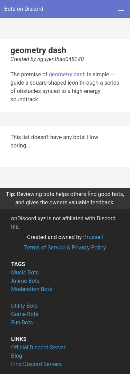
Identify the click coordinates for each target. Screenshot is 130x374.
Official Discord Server (38, 347)
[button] (121, 9)
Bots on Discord (23, 9)
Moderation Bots (31, 289)
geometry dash (67, 74)
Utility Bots (24, 306)
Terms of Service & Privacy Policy (65, 247)
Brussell (93, 237)
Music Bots (25, 272)
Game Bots (24, 314)
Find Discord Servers (36, 364)
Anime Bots (25, 281)
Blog (16, 355)
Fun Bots (22, 322)
